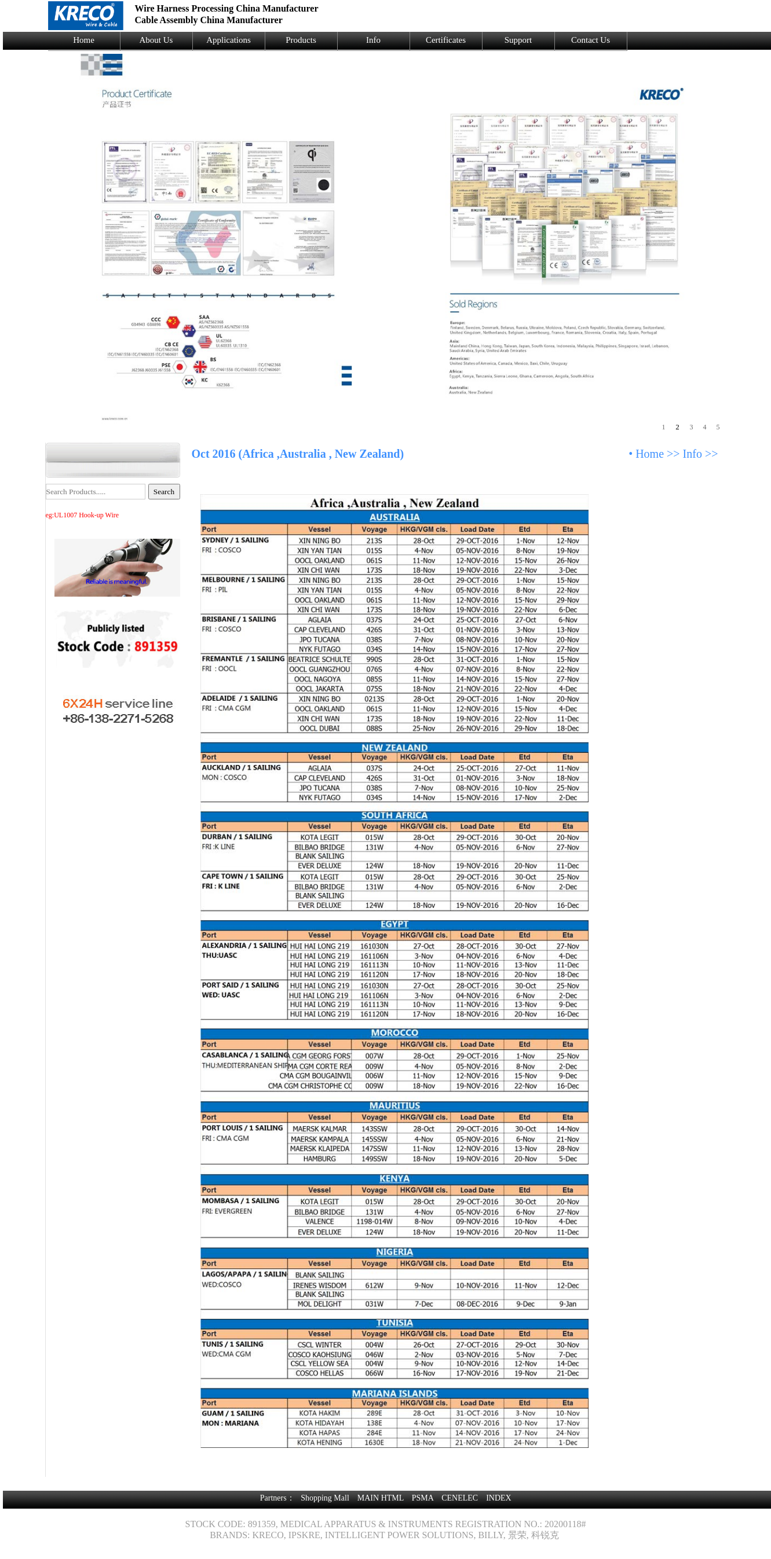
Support (518, 40)
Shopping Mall (325, 1498)
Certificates (446, 40)
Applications (228, 40)
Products (301, 40)
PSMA (422, 1498)
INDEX (498, 1498)
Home (83, 40)
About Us (156, 40)
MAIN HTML (380, 1498)
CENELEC (459, 1498)
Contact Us (590, 40)
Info (373, 40)
